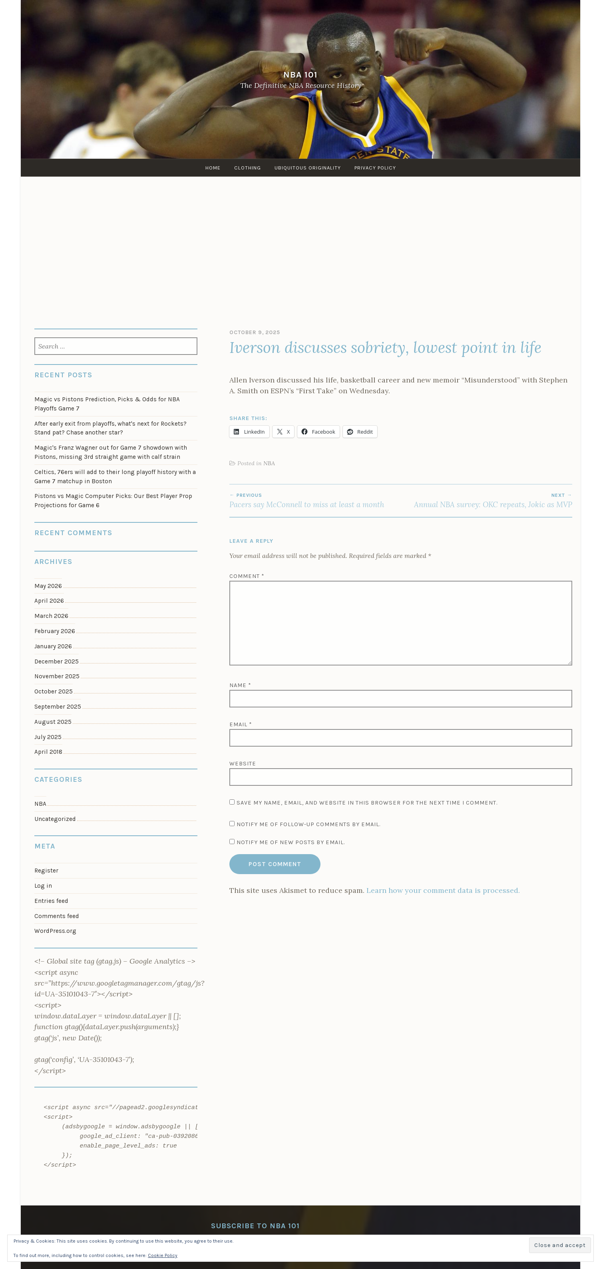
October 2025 (53, 691)
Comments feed (56, 916)
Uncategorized (55, 819)
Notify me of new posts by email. (291, 842)
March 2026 (51, 616)
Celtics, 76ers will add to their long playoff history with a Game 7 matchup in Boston (115, 476)
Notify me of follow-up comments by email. (308, 824)
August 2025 (53, 721)
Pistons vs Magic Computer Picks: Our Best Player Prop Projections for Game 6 (113, 500)
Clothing (247, 168)
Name (240, 685)
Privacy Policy (375, 168)
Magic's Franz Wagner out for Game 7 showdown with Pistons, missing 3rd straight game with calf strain (110, 452)
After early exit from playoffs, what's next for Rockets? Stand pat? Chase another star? (110, 428)
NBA (269, 463)
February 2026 (54, 631)
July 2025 (48, 737)
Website (242, 763)
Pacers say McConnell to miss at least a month (315, 500)
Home (213, 168)
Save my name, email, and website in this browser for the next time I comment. (367, 802)
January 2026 (53, 646)
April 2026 (49, 600)
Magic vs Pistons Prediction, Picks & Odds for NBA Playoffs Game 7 (107, 404)
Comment (247, 576)
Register (46, 870)
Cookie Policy (162, 1255)
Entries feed (51, 900)
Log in (43, 885)
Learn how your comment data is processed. (443, 890)
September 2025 (57, 706)
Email (240, 724)
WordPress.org (55, 930)
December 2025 (56, 661)
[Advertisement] (300, 249)
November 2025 (57, 676)
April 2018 (48, 751)
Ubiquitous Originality (308, 168)
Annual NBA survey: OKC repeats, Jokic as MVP (486, 500)
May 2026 (48, 586)
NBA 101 (300, 75)
